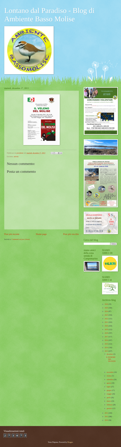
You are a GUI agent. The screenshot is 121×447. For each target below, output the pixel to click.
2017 (106, 337)
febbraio (110, 405)
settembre (110, 379)
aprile (109, 397)
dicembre (110, 354)
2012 (106, 413)
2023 (106, 315)
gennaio (109, 408)
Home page (41, 234)
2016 (106, 340)
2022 (106, 319)
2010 (106, 420)
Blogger (70, 442)
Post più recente (11, 234)
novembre (110, 372)
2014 (106, 348)
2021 (106, 322)
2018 (106, 333)
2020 (106, 326)
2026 (106, 304)
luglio (109, 387)
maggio (109, 394)
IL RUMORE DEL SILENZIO (111, 359)
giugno (109, 390)
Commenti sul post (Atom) (21, 239)
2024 (106, 311)
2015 (106, 344)
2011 (106, 417)
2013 (106, 351)
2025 (106, 308)
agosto (109, 383)
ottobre (109, 376)
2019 (106, 329)
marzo (109, 401)
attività (16, 156)
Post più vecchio (71, 234)
